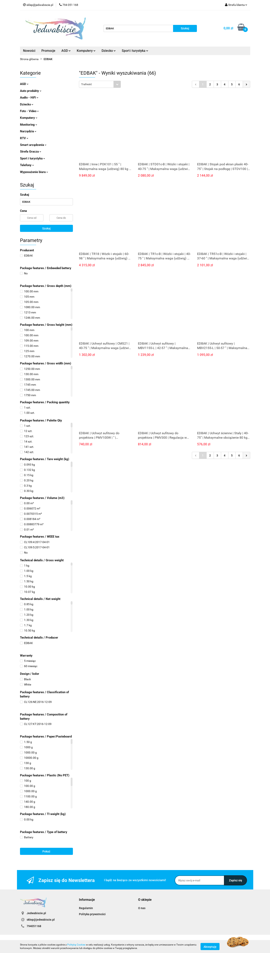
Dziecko (109, 51)
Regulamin (86, 908)
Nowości (29, 51)
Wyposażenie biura (34, 172)
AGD (66, 51)
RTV (24, 138)
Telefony (27, 165)
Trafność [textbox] (86, 84)
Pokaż (46, 851)
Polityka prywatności (92, 914)
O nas (141, 908)
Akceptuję (210, 946)
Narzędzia (28, 131)
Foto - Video (29, 111)
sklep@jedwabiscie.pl (41, 919)
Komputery (86, 51)
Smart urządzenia (33, 145)
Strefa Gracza (30, 151)
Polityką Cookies (76, 944)
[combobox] (100, 84)
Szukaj (46, 228)
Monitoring (28, 124)
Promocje (48, 51)
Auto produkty (30, 91)
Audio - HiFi (29, 97)
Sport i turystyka (135, 51)
